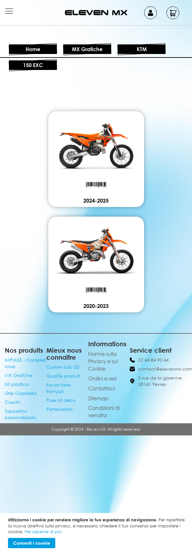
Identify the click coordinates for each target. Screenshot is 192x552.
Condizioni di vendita (103, 411)
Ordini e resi (102, 378)
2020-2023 (96, 306)
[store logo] (96, 12)
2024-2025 (96, 200)
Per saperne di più (43, 531)
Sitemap (98, 398)
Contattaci (101, 388)
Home (33, 49)
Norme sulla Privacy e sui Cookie (103, 361)
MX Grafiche (87, 49)
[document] (97, 532)
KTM (142, 49)
